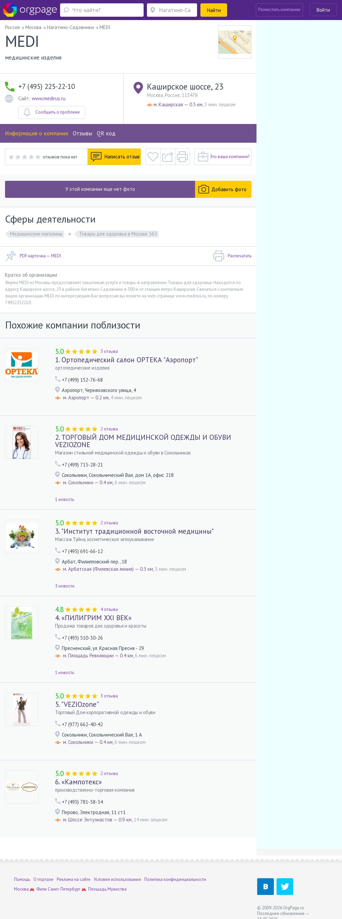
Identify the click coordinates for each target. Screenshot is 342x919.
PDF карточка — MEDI (33, 256)
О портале (43, 879)
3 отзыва (109, 351)
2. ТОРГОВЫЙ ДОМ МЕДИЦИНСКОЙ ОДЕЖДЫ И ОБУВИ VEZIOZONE (143, 441)
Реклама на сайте (74, 879)
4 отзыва (109, 609)
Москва (21, 889)
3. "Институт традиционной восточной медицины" (134, 531)
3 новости (64, 586)
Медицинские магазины (36, 234)
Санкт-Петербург (64, 889)
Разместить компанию (279, 9)
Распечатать (232, 256)
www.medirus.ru (48, 98)
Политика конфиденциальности (175, 879)
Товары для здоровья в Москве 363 (118, 234)
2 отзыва (109, 429)
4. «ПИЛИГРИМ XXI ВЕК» (93, 617)
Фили (41, 889)
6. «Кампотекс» (78, 781)
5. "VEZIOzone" (77, 704)
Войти (323, 10)
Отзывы (82, 133)
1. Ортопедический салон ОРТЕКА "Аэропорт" (126, 359)
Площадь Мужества (107, 889)
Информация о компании (36, 133)
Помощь (22, 879)
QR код (106, 133)
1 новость (64, 499)
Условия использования (117, 879)
